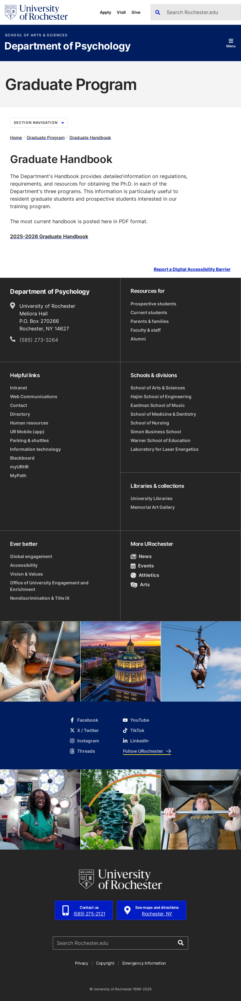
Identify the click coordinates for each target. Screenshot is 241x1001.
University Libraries (152, 498)
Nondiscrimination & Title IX (40, 598)
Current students (149, 312)
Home (16, 137)
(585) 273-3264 (38, 339)
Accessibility (24, 565)
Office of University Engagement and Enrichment (49, 586)
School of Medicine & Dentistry (163, 414)
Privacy (81, 963)
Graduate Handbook (90, 137)
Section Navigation (39, 122)
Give (136, 12)
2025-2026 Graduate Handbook (49, 236)
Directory (20, 414)
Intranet (18, 388)
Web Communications (33, 396)
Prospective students (153, 304)
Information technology (35, 449)
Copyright (105, 963)
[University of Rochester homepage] (36, 12)
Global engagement (31, 556)
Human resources (29, 423)
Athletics (145, 575)
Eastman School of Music (158, 405)
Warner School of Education (160, 440)
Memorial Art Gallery (153, 507)
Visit (121, 12)
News (141, 556)
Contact (18, 405)
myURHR (19, 467)
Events (142, 565)
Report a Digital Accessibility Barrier (192, 269)
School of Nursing (150, 423)
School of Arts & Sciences (36, 35)
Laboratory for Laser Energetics (165, 449)
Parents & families (150, 321)
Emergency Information (144, 963)
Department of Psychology (67, 46)
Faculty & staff (146, 330)
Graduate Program (46, 137)
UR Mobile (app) (27, 432)
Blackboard (22, 458)
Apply (105, 12)
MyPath (18, 475)
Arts (140, 584)
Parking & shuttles (29, 440)
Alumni (138, 339)
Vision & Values (26, 574)
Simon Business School (156, 432)
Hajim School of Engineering (161, 396)
